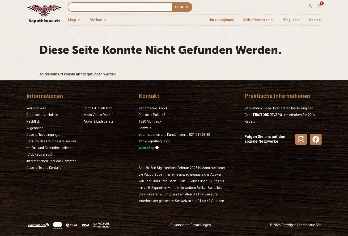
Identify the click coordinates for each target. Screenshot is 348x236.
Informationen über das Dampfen (51, 161)
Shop (87, 108)
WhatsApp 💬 (149, 148)
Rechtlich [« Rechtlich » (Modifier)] (33, 121)
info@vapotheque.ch (154, 141)
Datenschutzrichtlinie (42, 115)
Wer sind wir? (36, 108)
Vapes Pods (101, 115)
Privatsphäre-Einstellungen (190, 225)
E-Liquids (99, 108)
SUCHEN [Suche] (182, 7)
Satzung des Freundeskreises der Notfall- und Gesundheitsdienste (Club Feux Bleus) (51, 147)
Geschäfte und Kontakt (43, 168)
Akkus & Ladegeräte (99, 121)
